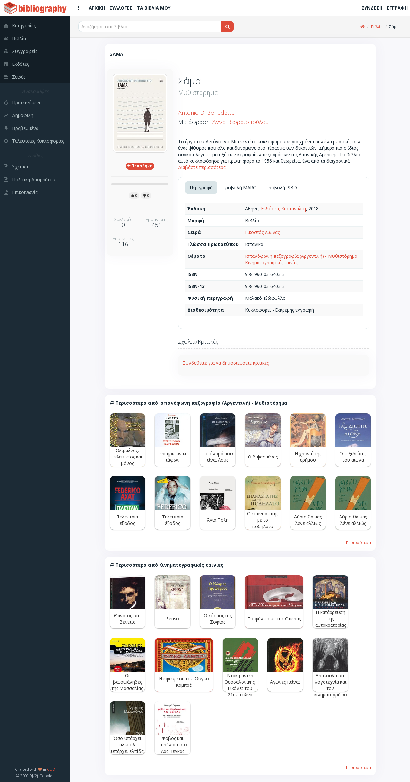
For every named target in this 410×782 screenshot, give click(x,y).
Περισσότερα (358, 542)
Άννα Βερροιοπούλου (240, 122)
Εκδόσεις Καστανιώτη (283, 209)
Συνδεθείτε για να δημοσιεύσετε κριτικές (226, 363)
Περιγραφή (201, 187)
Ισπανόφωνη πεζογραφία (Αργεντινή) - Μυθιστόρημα (301, 256)
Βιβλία (377, 26)
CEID (51, 769)
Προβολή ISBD (281, 187)
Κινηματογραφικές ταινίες (271, 262)
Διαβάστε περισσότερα (202, 167)
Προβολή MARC (239, 187)
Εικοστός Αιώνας (262, 232)
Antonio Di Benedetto (206, 112)
